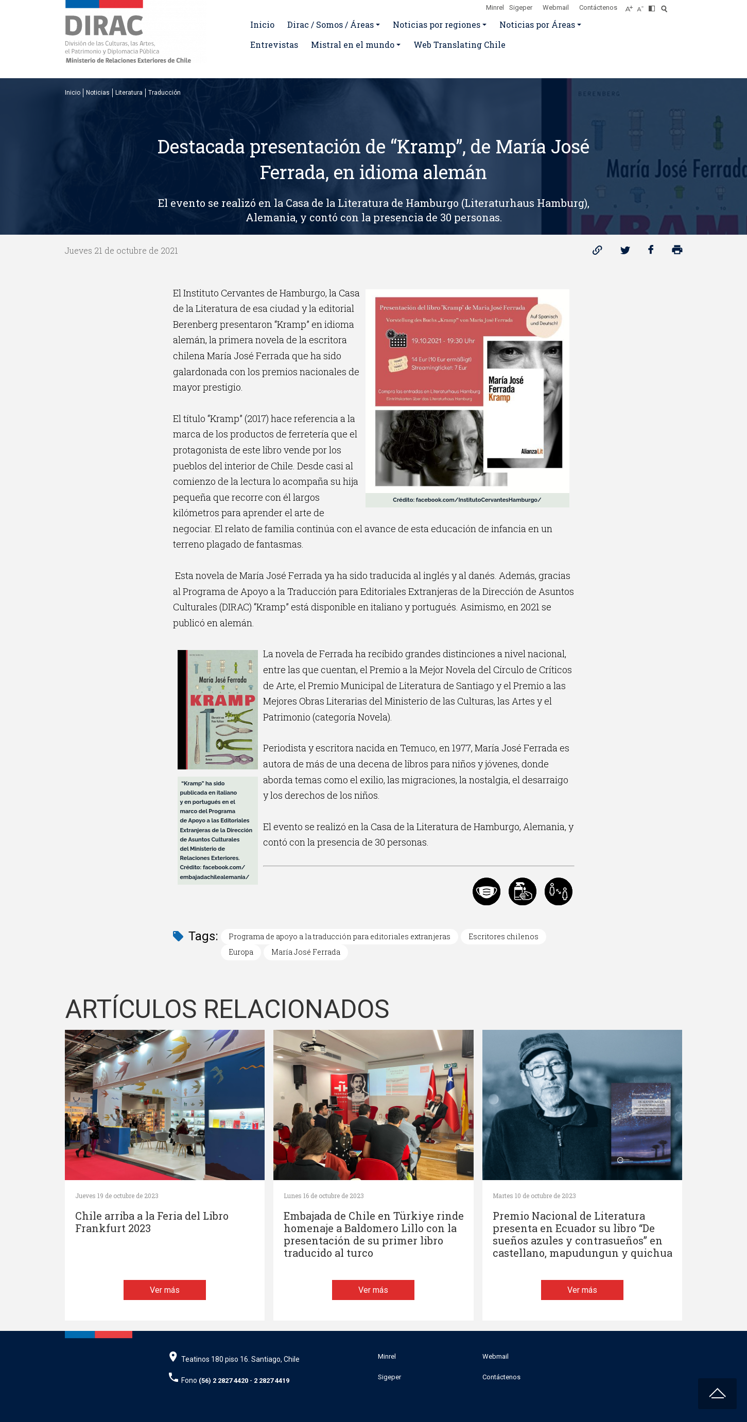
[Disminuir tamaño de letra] (643, 5)
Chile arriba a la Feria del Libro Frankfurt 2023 (152, 1222)
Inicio (262, 24)
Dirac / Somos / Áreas (330, 24)
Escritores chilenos (503, 936)
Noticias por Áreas (537, 24)
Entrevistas (274, 44)
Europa (241, 952)
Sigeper (520, 7)
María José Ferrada (305, 952)
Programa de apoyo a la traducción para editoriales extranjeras (339, 936)
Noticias (98, 92)
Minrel (495, 7)
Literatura (129, 92)
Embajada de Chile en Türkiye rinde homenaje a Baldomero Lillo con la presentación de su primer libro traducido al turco (374, 1234)
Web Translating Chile (459, 44)
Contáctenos (598, 7)
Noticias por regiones (436, 24)
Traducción (164, 92)
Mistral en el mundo (352, 44)
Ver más (165, 1290)
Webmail (556, 7)
